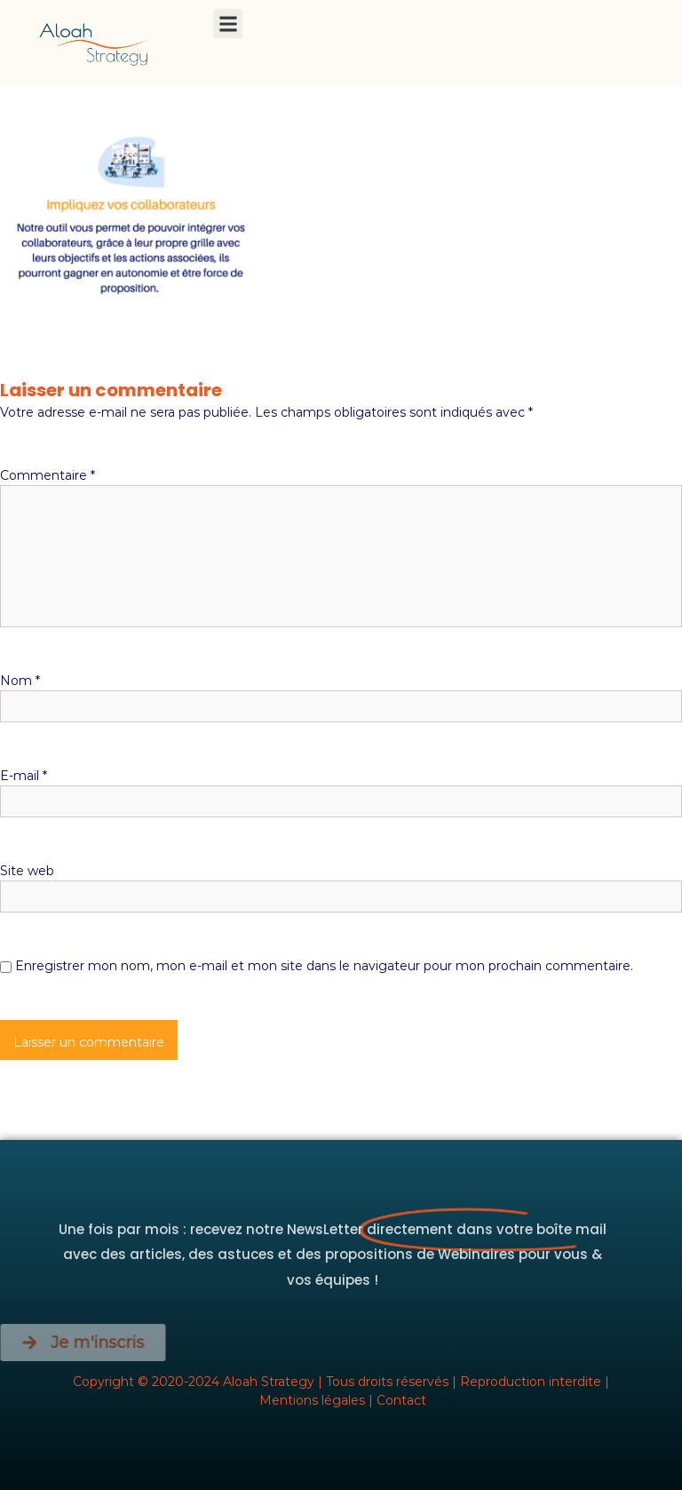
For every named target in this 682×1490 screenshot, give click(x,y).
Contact (401, 1400)
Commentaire (47, 475)
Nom (20, 681)
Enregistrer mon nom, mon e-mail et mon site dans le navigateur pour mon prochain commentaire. (324, 966)
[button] (227, 23)
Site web (27, 871)
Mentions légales (312, 1400)
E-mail (23, 776)
